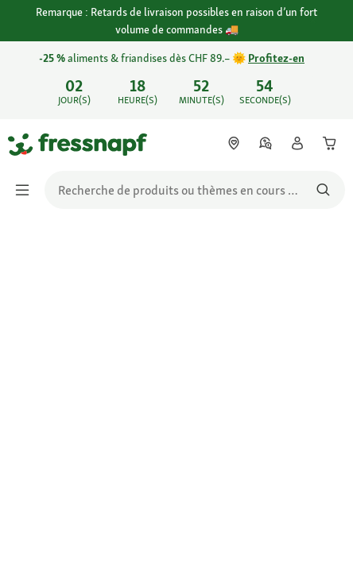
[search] (195, 190)
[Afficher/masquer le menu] (27, 189)
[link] (176, 80)
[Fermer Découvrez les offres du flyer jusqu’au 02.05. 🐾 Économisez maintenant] (327, 78)
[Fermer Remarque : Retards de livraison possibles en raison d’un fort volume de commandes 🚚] (327, 21)
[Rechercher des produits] (323, 190)
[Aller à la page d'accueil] (26, 144)
